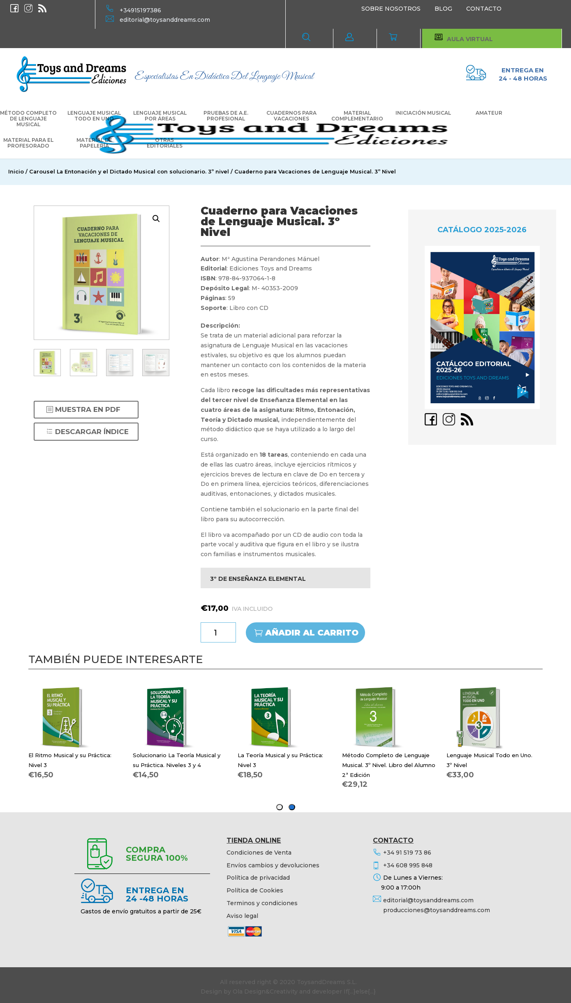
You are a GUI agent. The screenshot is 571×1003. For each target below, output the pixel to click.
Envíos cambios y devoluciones (273, 865)
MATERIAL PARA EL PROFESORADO (28, 143)
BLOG (443, 8)
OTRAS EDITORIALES (165, 143)
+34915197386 (140, 10)
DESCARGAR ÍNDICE (92, 432)
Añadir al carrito (311, 633)
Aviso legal (242, 916)
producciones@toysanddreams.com (436, 910)
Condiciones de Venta (259, 852)
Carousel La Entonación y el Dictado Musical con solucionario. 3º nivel (129, 172)
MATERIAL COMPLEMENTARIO (357, 116)
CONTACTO (484, 8)
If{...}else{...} (360, 991)
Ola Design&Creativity (265, 991)
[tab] (292, 807)
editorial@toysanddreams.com (165, 19)
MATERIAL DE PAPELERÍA (94, 143)
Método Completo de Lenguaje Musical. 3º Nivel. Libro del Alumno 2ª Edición (388, 765)
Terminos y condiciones (262, 903)
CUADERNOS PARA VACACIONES (291, 116)
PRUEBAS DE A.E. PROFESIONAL (225, 116)
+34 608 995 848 (407, 865)
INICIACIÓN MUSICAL (423, 113)
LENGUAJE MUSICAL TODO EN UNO (94, 116)
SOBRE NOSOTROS (391, 8)
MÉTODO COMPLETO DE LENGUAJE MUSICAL (28, 118)
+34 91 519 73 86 (407, 852)
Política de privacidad (258, 877)
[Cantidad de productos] (218, 632)
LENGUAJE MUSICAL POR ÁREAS (160, 116)
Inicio (16, 172)
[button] (156, 218)
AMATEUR (489, 113)
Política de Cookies (255, 890)
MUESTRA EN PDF (87, 409)
